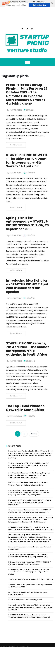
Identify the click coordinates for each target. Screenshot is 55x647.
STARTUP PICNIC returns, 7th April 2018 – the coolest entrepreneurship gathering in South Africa (29, 568)
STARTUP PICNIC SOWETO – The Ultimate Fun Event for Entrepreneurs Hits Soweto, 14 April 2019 (27, 147)
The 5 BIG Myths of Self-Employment (25, 596)
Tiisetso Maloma (16, 413)
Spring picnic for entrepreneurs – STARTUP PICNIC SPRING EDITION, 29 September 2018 (26, 212)
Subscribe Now (39, 5)
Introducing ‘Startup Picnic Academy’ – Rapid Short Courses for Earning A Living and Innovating (29, 499)
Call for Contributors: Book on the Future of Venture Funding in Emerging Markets (28, 480)
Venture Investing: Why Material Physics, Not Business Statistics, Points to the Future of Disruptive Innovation (28, 461)
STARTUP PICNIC (16, 96)
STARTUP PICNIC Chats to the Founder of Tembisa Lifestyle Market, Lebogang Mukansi (29, 612)
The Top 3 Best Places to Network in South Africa (26, 404)
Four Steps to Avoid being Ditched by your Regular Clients (27, 590)
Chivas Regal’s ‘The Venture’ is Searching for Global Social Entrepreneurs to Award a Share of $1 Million (30, 603)
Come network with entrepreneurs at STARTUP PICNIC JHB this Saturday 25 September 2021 (29, 507)
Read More (16, 131)
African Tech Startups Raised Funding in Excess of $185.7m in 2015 (30, 582)
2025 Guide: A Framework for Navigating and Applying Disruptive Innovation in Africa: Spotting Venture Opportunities (29, 471)
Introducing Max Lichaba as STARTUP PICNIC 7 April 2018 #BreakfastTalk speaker (27, 277)
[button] (27, 3)
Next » (34, 430)
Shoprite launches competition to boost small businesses (29, 544)
